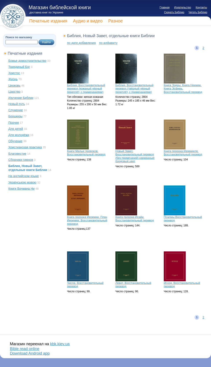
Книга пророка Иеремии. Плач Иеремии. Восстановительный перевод (87, 220)
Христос (14, 73)
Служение (15, 110)
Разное (115, 20)
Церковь (14, 85)
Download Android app (30, 353)
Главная (165, 7)
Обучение (15, 141)
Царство (14, 91)
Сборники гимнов (20, 160)
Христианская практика (25, 147)
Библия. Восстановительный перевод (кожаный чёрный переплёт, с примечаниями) (86, 89)
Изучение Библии (20, 98)
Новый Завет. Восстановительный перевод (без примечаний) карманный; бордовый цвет (135, 156)
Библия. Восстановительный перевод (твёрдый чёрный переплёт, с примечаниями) (134, 89)
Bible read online (24, 349)
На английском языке (23, 176)
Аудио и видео (87, 20)
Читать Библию (198, 12)
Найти (46, 42)
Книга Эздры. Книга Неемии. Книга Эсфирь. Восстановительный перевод (183, 89)
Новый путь (16, 104)
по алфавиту (108, 43)
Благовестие (17, 153)
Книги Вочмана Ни (21, 188)
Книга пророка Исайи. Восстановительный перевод (134, 218)
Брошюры (15, 116)
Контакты (201, 7)
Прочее (13, 122)
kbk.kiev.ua (60, 344)
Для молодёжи (18, 135)
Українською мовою (22, 182)
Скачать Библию (174, 12)
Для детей (15, 129)
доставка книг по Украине (46, 12)
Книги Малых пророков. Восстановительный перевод (86, 152)
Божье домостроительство (27, 60)
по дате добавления (81, 43)
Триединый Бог (19, 67)
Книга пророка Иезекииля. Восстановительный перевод (183, 152)
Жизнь (13, 79)
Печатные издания (48, 20)
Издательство (182, 7)
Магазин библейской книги (60, 7)
